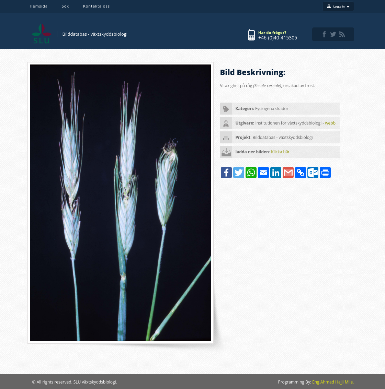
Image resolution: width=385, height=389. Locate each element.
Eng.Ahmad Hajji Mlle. (333, 382)
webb (330, 123)
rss (342, 34)
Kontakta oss (96, 6)
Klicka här (280, 152)
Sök (65, 6)
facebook (324, 34)
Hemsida (39, 6)
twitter (333, 34)
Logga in (341, 6)
